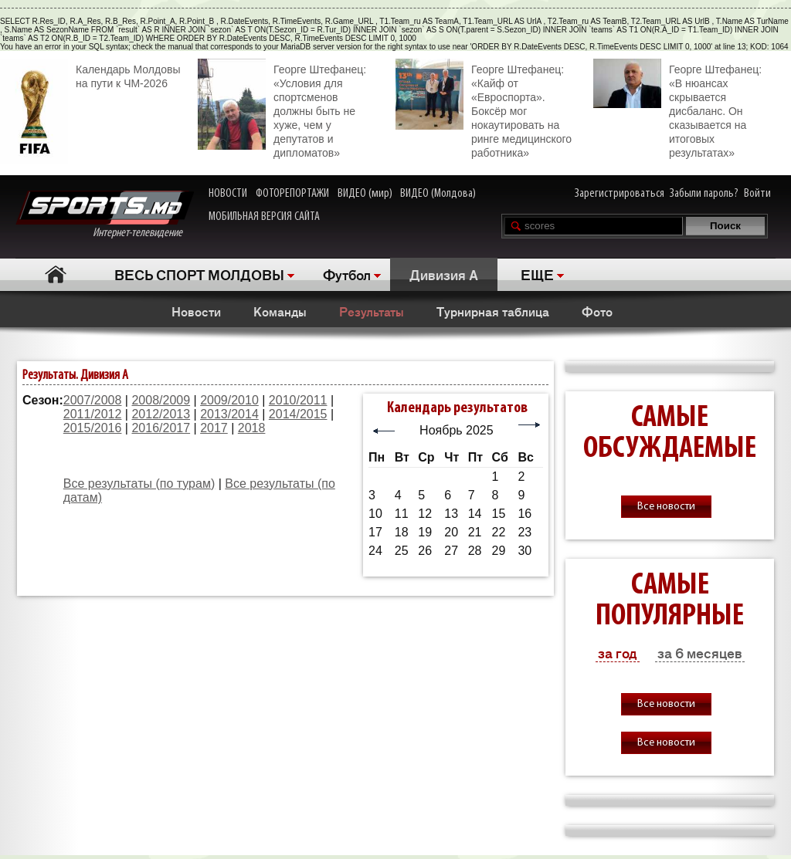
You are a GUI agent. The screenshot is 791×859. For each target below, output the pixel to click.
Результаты (371, 311)
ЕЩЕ (537, 274)
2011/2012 (92, 414)
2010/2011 (298, 400)
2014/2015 (298, 414)
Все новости (666, 506)
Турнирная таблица (492, 311)
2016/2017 (160, 428)
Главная (55, 274)
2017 (214, 428)
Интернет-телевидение (104, 215)
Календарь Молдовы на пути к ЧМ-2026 (90, 74)
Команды (280, 311)
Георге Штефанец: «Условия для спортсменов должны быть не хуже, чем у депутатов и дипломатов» (282, 109)
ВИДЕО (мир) (365, 194)
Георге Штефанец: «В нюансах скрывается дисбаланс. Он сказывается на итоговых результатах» (677, 109)
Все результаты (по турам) (139, 483)
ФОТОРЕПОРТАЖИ (292, 194)
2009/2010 (229, 400)
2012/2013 (160, 414)
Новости (196, 311)
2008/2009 (160, 400)
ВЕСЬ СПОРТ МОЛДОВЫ (199, 274)
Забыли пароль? (704, 194)
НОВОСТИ (228, 194)
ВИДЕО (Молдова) (438, 194)
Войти (757, 194)
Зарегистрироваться (619, 194)
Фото (597, 311)
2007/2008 (92, 400)
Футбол (347, 274)
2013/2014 (229, 414)
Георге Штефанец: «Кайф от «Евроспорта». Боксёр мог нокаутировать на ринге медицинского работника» (484, 109)
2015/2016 (92, 428)
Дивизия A (443, 274)
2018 (252, 428)
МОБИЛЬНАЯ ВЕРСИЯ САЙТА (264, 217)
